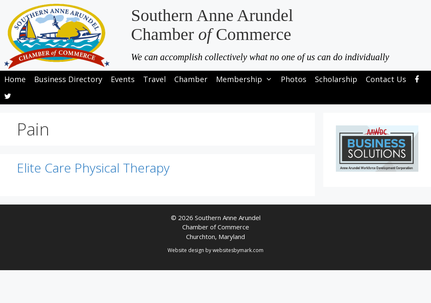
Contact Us (386, 79)
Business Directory (68, 79)
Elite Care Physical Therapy (93, 167)
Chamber (191, 79)
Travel (154, 79)
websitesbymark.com (238, 250)
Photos (293, 79)
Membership (246, 79)
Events (123, 79)
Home (15, 79)
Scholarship (336, 79)
